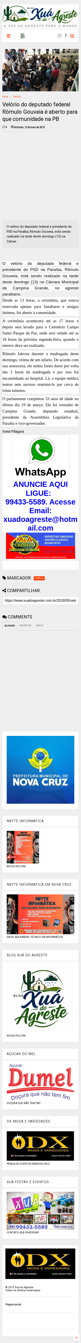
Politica (17, 96)
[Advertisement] (40, 176)
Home (5, 96)
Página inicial (13, 1304)
